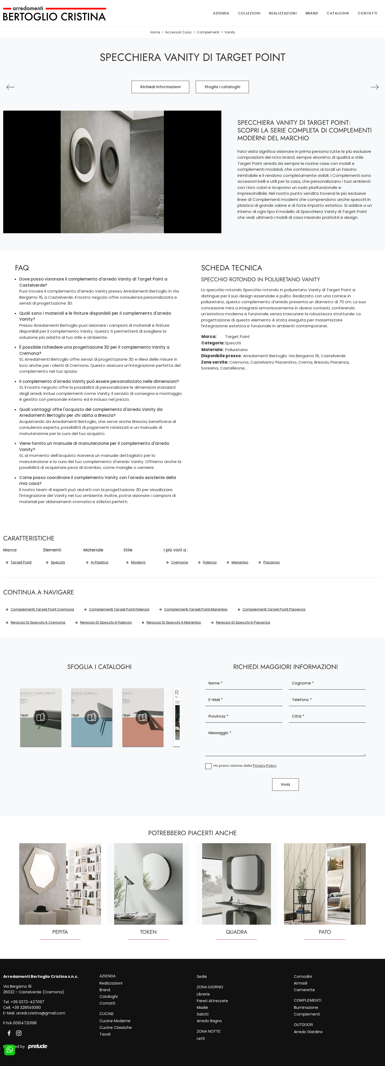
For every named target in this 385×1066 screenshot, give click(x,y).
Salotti (203, 1014)
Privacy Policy (264, 765)
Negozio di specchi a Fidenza (106, 622)
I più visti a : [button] (176, 550)
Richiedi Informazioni (160, 87)
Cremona (179, 562)
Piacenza (271, 562)
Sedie (202, 976)
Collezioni (249, 13)
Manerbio (240, 562)
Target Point (21, 562)
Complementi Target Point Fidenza (119, 609)
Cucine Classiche (115, 1027)
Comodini (303, 976)
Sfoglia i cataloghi (222, 87)
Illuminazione (306, 1007)
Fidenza (210, 562)
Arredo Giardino (308, 1031)
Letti (201, 1038)
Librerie (203, 994)
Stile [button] (128, 550)
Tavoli (104, 1034)
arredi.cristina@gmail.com (40, 1013)
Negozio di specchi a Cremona (38, 622)
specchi (58, 562)
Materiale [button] (93, 550)
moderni (138, 562)
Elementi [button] (52, 550)
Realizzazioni (283, 13)
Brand (312, 13)
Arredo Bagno (209, 1021)
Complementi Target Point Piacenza (273, 609)
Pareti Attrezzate (212, 1000)
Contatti (368, 13)
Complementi (208, 32)
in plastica (99, 562)
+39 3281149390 (26, 1007)
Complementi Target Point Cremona (42, 609)
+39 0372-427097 (27, 1002)
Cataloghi (338, 13)
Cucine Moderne (114, 1021)
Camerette (304, 990)
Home (155, 32)
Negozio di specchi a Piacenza (243, 622)
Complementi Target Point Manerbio (196, 609)
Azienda (221, 13)
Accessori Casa (178, 32)
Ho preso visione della (244, 765)
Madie (202, 1007)
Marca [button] (10, 550)
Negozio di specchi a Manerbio (174, 622)
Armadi (300, 983)
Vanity (230, 32)
